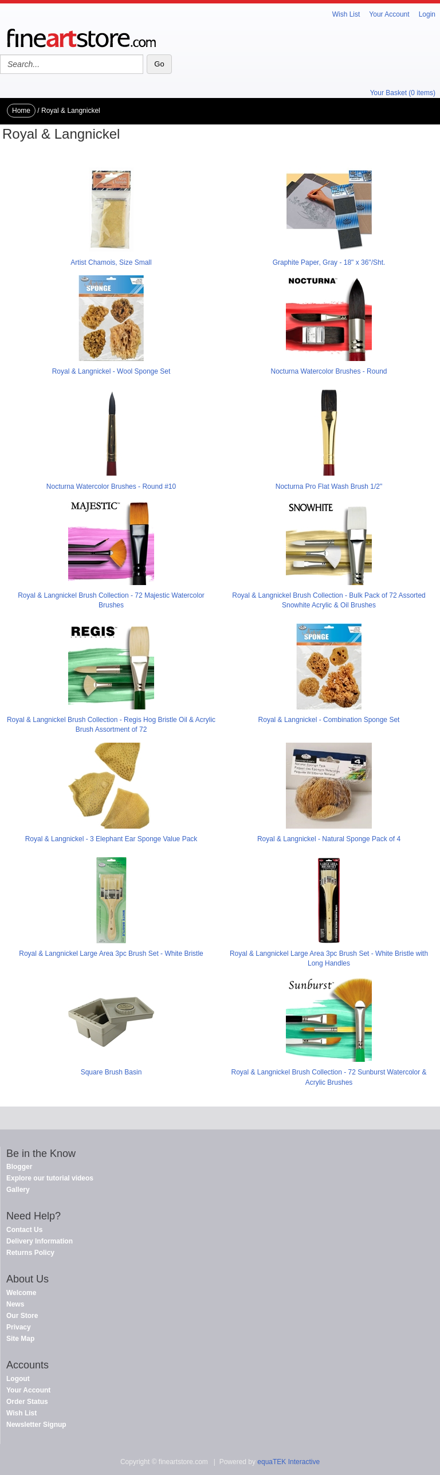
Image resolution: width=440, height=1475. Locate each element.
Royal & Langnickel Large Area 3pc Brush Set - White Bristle (111, 954)
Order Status (27, 1402)
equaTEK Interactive (288, 1462)
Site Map (20, 1339)
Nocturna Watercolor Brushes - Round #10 (111, 486)
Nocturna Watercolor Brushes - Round (329, 371)
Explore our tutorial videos (49, 1178)
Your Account (389, 14)
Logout (18, 1379)
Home (21, 111)
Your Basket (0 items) (402, 93)
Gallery (18, 1190)
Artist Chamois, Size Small (110, 262)
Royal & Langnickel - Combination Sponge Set (329, 720)
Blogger (19, 1167)
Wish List (346, 14)
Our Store (22, 1316)
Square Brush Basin (111, 1072)
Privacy (18, 1327)
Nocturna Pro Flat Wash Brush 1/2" (329, 486)
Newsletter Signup (36, 1425)
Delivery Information (39, 1241)
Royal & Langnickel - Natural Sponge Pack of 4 (328, 839)
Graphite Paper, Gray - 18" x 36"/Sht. (329, 262)
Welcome (21, 1293)
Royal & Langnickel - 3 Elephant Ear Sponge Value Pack (111, 839)
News (15, 1304)
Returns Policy (30, 1253)
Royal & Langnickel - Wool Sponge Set (111, 371)
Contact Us (24, 1230)
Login (427, 14)
